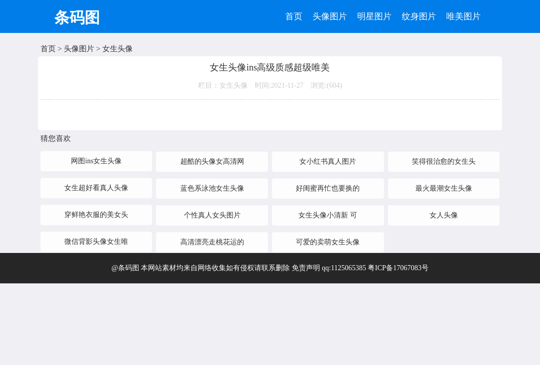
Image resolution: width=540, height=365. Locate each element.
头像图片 (330, 16)
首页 (293, 16)
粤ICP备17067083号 (398, 268)
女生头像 (117, 49)
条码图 (77, 17)
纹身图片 (419, 16)
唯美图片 (463, 16)
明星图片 (374, 16)
